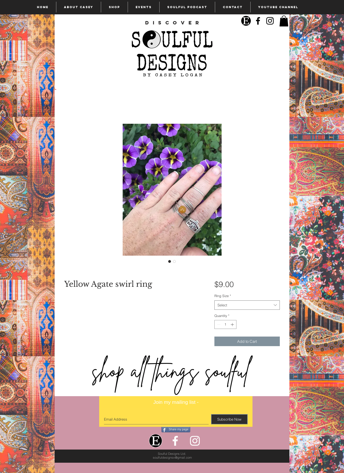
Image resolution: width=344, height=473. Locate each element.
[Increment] (233, 324)
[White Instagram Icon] (194, 440)
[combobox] (247, 305)
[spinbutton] (225, 324)
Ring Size (222, 296)
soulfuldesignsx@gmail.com (172, 457)
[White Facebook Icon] (175, 440)
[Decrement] (218, 324)
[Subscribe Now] (229, 419)
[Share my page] (175, 429)
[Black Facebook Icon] (258, 21)
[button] (283, 21)
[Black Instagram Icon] (270, 21)
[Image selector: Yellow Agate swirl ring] (169, 261)
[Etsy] (246, 21)
